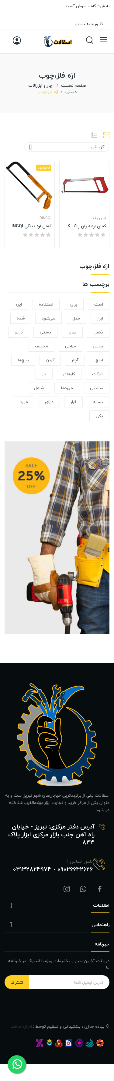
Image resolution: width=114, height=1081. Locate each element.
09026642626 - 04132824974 (53, 869)
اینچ (99, 360)
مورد (24, 402)
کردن (50, 360)
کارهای (69, 374)
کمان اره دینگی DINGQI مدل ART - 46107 (29, 226)
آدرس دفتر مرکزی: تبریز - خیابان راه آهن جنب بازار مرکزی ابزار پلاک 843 (51, 834)
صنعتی (96, 388)
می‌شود (48, 318)
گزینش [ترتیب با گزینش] (67, 147)
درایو (19, 332)
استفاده (46, 304)
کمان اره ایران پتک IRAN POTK (84, 226)
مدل (76, 318)
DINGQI (45, 218)
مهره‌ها (67, 388)
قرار (73, 402)
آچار (74, 360)
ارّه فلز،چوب (94, 267)
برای (73, 304)
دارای (49, 402)
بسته (98, 402)
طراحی (70, 346)
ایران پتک (98, 218)
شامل (39, 388)
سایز (72, 332)
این (19, 304)
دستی (45, 332)
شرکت (97, 374)
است (98, 304)
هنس (98, 346)
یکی (99, 416)
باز (44, 374)
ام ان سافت (21, 1026)
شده (21, 318)
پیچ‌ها (23, 360)
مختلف (41, 346)
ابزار (100, 318)
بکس (98, 332)
